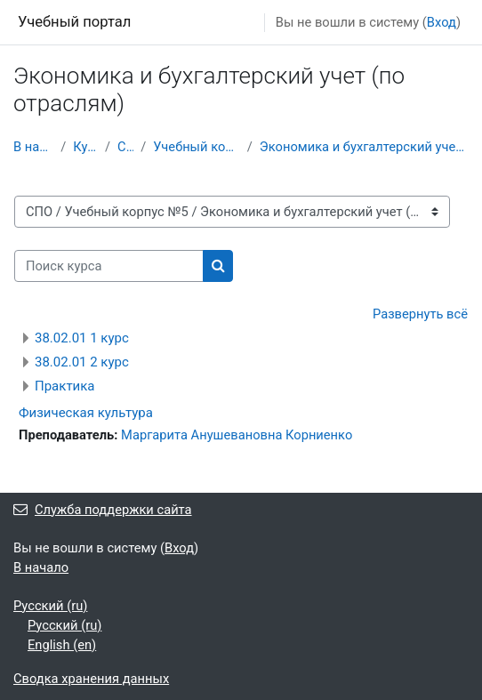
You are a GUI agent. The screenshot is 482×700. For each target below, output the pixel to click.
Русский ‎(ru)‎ (50, 606)
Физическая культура (86, 413)
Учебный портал (74, 21)
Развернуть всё (420, 314)
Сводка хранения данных (91, 679)
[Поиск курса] (109, 266)
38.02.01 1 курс (82, 338)
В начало (33, 147)
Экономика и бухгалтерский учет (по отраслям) (364, 147)
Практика (65, 386)
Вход (441, 22)
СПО (125, 147)
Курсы (85, 147)
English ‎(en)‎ (62, 645)
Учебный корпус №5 (196, 147)
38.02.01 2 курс (82, 362)
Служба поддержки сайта (102, 510)
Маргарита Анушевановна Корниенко (236, 435)
